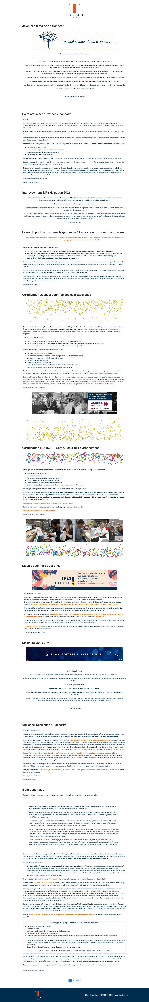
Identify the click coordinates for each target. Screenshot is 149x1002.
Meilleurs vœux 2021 (36, 643)
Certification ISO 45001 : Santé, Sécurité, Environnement (60, 448)
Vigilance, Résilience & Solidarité (44, 725)
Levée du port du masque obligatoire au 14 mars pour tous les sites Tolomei (73, 232)
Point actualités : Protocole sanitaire (46, 114)
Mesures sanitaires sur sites (41, 565)
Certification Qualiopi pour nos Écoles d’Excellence (56, 294)
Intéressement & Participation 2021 (46, 192)
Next (77, 981)
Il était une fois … (33, 789)
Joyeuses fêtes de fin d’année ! (43, 26)
